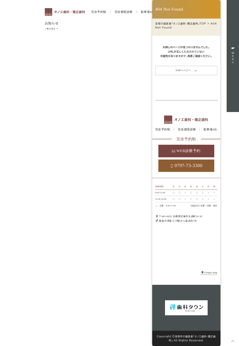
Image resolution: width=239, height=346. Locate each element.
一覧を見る (51, 29)
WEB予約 (233, 136)
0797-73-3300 (186, 165)
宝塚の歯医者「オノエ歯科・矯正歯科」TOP (180, 23)
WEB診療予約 (186, 151)
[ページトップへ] (233, 341)
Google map (209, 272)
